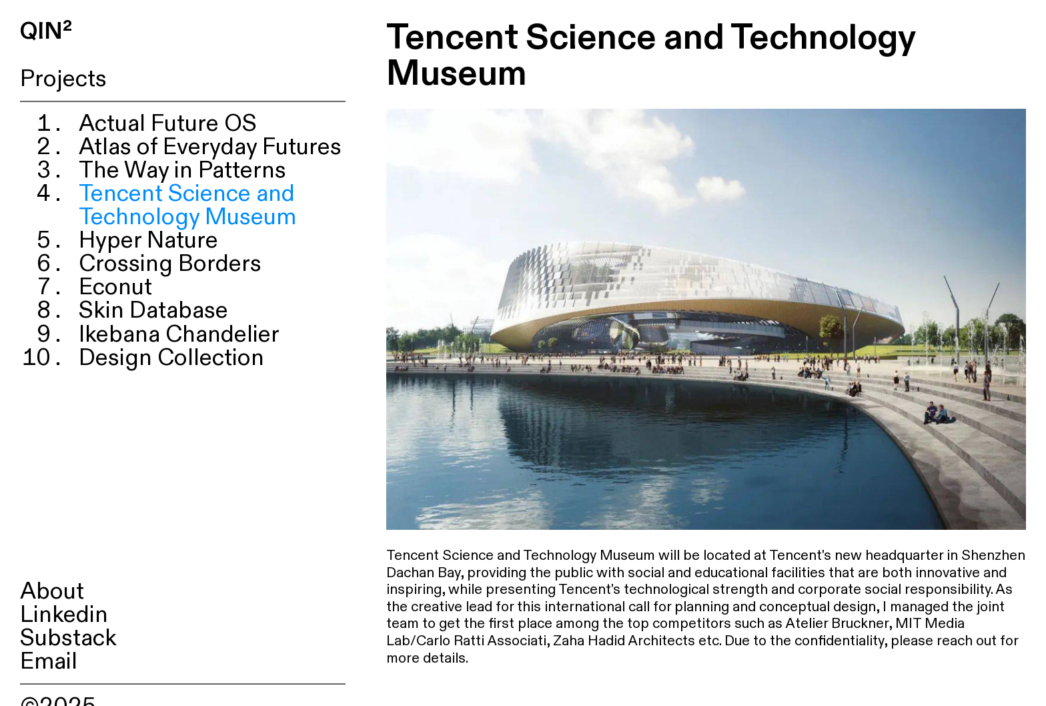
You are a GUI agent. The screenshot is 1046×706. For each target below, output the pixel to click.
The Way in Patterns (182, 170)
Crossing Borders (170, 264)
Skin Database (153, 310)
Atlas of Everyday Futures (210, 147)
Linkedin (64, 615)
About (52, 591)
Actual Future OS (168, 123)
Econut (115, 287)
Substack (68, 638)
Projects (63, 79)
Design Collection (171, 358)
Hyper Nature (148, 240)
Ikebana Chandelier (179, 334)
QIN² (46, 31)
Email (48, 661)
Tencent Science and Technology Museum (187, 205)
